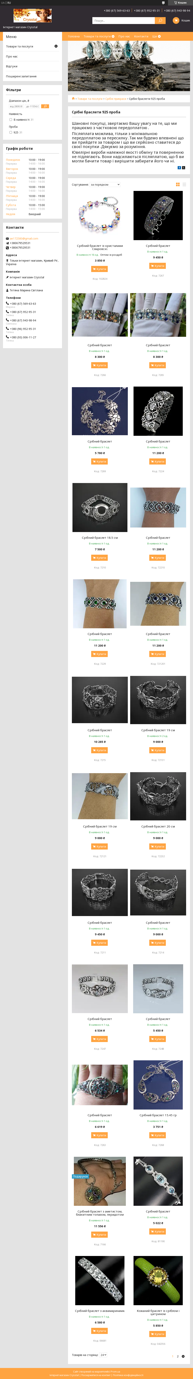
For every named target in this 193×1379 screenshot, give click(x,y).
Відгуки (11, 66)
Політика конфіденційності (128, 1375)
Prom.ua (115, 1371)
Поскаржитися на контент (95, 1375)
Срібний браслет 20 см (158, 826)
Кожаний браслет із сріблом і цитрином (158, 1312)
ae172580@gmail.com (24, 238)
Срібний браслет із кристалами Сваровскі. (100, 247)
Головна (74, 36)
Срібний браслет (158, 245)
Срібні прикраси (115, 99)
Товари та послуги (97, 36)
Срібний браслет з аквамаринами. (100, 1310)
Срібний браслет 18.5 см (100, 537)
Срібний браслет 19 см (158, 730)
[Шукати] (160, 20)
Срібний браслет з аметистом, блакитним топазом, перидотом (100, 1213)
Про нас (124, 36)
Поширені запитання (21, 76)
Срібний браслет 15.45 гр (158, 1115)
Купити (101, 269)
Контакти (141, 36)
